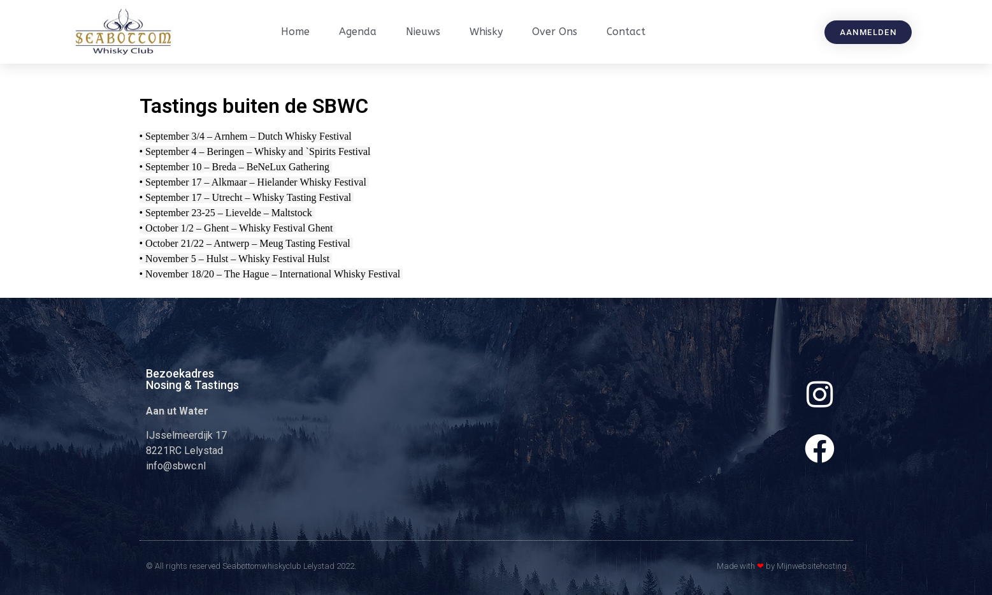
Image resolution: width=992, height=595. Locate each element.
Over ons (554, 32)
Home (295, 32)
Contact (626, 32)
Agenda (358, 32)
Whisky (486, 32)
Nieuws (423, 32)
